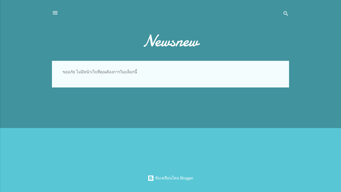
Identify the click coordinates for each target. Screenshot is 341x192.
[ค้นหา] (286, 14)
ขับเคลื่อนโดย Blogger (170, 178)
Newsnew (170, 40)
